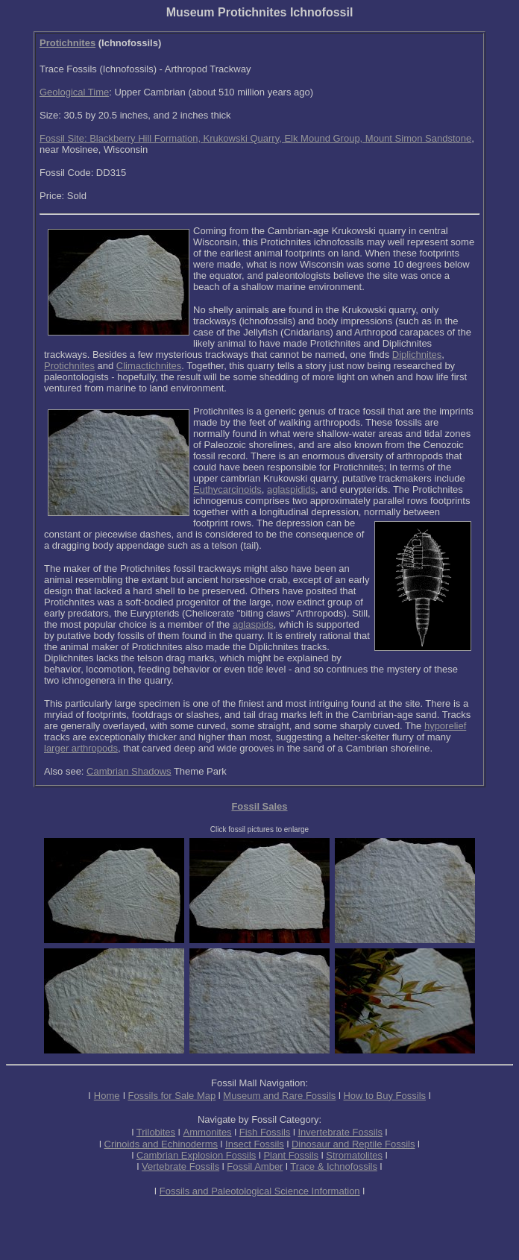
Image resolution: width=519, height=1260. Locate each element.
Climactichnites (148, 365)
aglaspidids (291, 489)
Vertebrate (164, 1166)
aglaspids (253, 624)
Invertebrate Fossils (340, 1132)
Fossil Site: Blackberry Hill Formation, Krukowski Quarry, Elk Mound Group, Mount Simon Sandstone (255, 138)
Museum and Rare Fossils (279, 1095)
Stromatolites (354, 1155)
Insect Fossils (254, 1144)
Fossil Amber (255, 1166)
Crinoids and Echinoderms (161, 1144)
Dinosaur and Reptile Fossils (353, 1144)
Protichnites (67, 42)
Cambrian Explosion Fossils (196, 1155)
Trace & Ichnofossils (333, 1166)
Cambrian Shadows (128, 771)
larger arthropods (81, 748)
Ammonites (207, 1132)
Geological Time (74, 92)
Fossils (204, 1166)
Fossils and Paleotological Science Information (260, 1191)
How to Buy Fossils (384, 1095)
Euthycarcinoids (227, 489)
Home (107, 1095)
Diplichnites (416, 354)
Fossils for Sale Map (172, 1095)
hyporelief (445, 725)
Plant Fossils (290, 1155)
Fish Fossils (265, 1132)
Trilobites (155, 1132)
